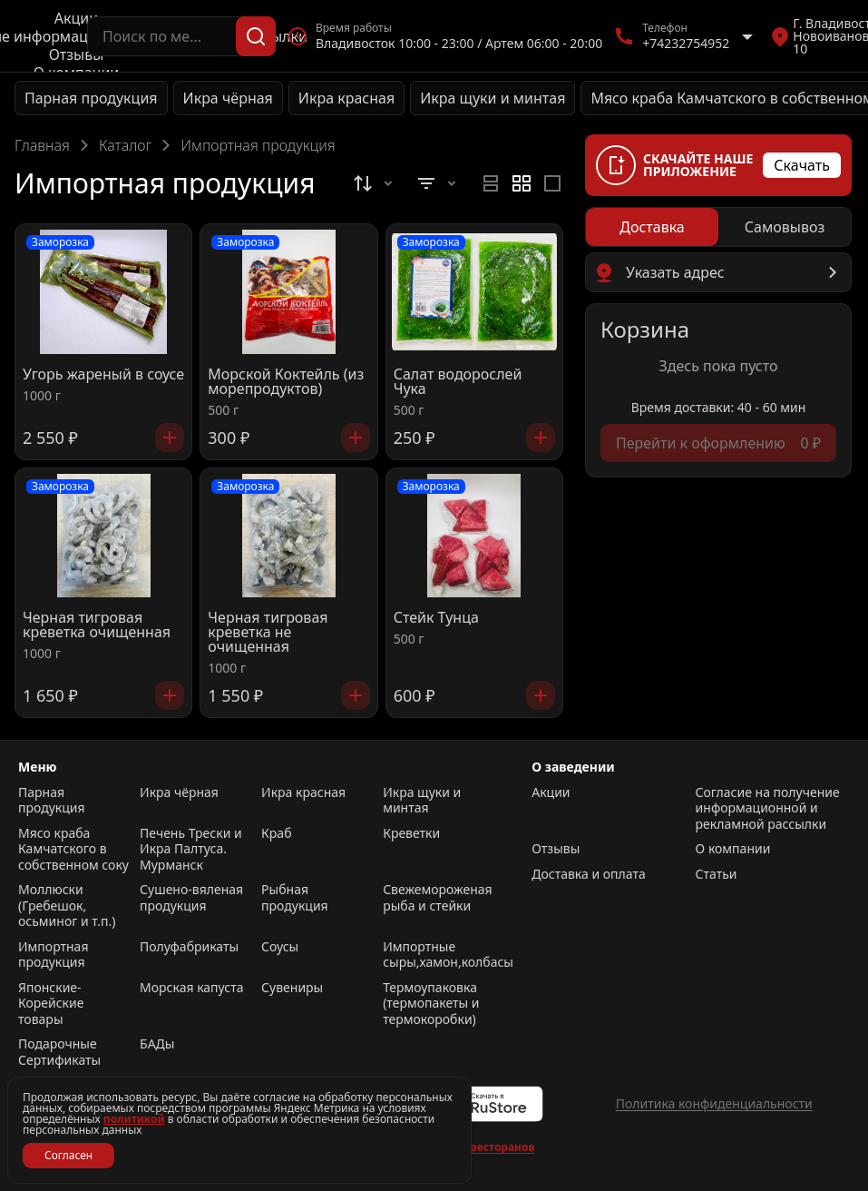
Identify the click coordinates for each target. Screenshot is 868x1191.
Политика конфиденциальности (714, 1103)
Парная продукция (91, 98)
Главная (42, 145)
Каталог (125, 145)
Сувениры (292, 987)
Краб (276, 833)
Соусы (279, 947)
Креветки (411, 833)
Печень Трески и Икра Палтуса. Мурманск (191, 849)
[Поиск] (256, 36)
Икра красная (346, 98)
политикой (134, 1119)
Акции (76, 18)
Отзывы (76, 54)
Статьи (716, 874)
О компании (733, 849)
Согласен (68, 1155)
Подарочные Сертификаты (59, 1052)
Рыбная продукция (294, 897)
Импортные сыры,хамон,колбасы (439, 954)
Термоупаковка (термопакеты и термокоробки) (431, 1003)
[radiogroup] (521, 183)
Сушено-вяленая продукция (191, 897)
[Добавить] (169, 437)
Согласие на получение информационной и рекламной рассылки (768, 808)
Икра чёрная (228, 98)
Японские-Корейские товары (50, 1003)
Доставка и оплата (588, 874)
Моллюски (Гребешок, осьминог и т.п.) (66, 905)
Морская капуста (191, 987)
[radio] (491, 183)
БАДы (157, 1044)
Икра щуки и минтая (492, 98)
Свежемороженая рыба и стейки (437, 897)
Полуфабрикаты (189, 947)
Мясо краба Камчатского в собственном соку (73, 849)
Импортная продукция (53, 954)
